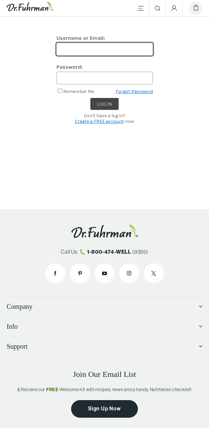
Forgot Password (134, 91)
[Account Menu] (174, 8)
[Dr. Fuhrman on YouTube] (105, 273)
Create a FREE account (99, 121)
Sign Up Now (104, 408)
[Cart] (195, 8)
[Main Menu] (141, 8)
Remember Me (78, 91)
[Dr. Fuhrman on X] (154, 273)
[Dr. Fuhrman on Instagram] (129, 273)
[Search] (157, 8)
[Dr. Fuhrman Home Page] (30, 8)
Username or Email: (80, 38)
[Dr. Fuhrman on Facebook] (55, 273)
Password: (69, 67)
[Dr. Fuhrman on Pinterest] (80, 273)
